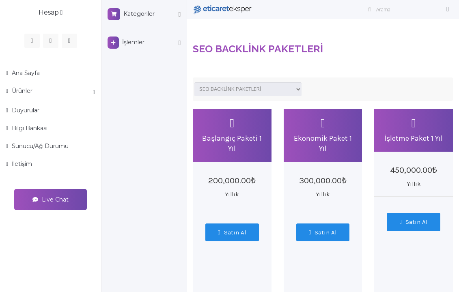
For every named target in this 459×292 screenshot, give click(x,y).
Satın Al (232, 232)
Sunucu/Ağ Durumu (39, 146)
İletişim (21, 163)
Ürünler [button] (52, 91)
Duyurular (24, 110)
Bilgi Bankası (28, 128)
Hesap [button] (51, 12)
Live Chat (50, 199)
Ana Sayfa (25, 73)
